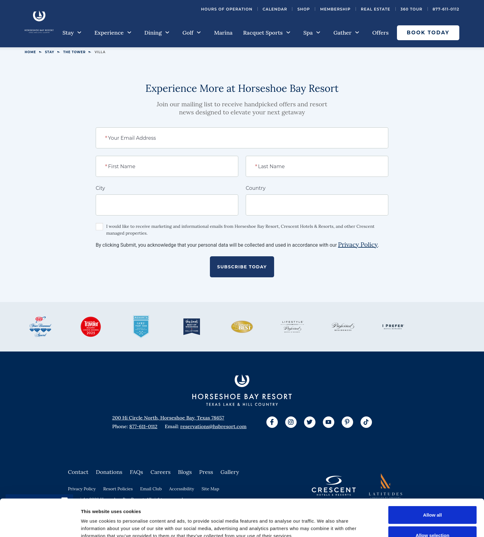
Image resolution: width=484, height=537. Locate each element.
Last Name (270, 166)
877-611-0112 (446, 9)
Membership (335, 9)
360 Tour (412, 9)
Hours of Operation (226, 9)
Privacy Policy (358, 244)
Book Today (428, 33)
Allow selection (432, 500)
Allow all (432, 480)
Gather (346, 32)
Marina (223, 32)
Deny (432, 520)
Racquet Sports (266, 32)
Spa (311, 32)
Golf (191, 32)
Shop (303, 9)
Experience (112, 32)
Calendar (275, 9)
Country (255, 188)
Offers (380, 32)
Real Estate (375, 9)
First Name (121, 166)
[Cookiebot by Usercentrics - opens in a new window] (40, 525)
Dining (156, 32)
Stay (72, 32)
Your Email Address (131, 137)
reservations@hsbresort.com (213, 426)
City (100, 188)
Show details (324, 521)
